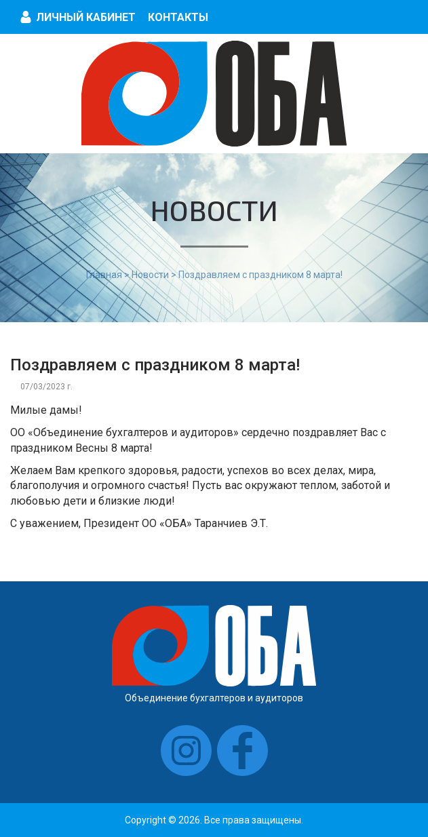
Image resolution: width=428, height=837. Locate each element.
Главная (104, 274)
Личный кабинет (86, 17)
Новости (150, 274)
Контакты (178, 17)
